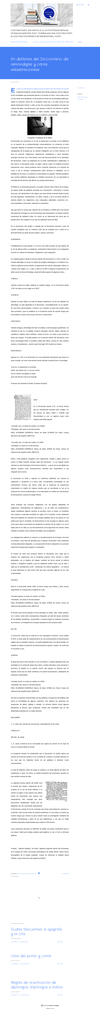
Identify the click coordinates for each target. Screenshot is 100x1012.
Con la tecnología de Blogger (50, 1005)
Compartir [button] (80, 88)
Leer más (60, 942)
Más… (80, 42)
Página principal (19, 42)
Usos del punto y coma (31, 956)
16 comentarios (24, 964)
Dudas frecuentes (82, 97)
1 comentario (24, 942)
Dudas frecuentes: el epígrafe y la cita (36, 932)
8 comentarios (24, 995)
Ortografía (80, 99)
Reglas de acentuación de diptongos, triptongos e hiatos (37, 985)
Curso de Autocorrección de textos (53, 42)
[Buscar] (80, 4)
